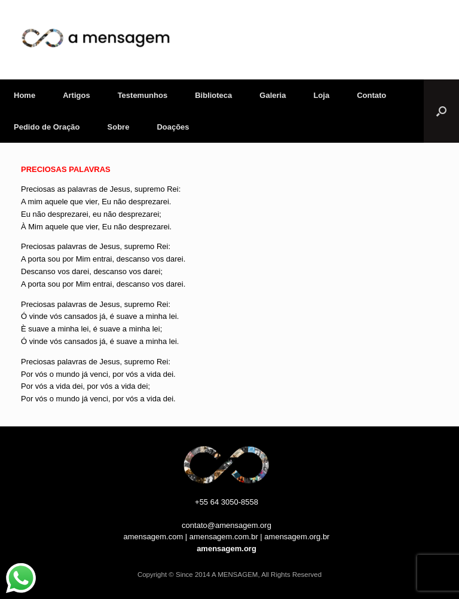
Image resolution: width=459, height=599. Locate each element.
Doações (173, 126)
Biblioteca (213, 95)
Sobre (119, 126)
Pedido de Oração (47, 126)
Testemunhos (143, 95)
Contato (371, 95)
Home (24, 95)
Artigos (76, 95)
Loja (321, 95)
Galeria (272, 95)
